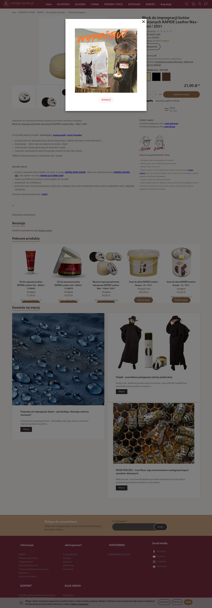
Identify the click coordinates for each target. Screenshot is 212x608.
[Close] (143, 21)
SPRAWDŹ (106, 100)
